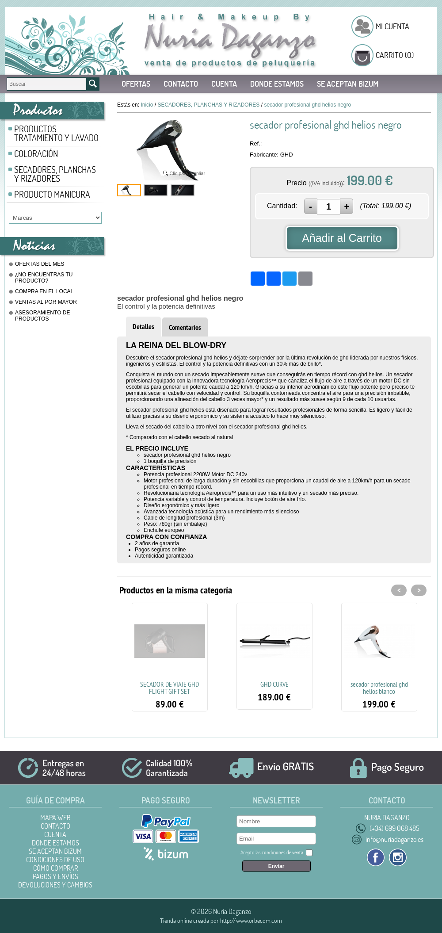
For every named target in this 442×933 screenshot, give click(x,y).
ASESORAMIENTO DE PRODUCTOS (42, 316)
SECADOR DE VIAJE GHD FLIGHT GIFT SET (169, 688)
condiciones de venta (282, 852)
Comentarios (185, 327)
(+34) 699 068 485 (394, 828)
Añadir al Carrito (342, 238)
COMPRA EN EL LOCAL (44, 291)
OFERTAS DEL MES (39, 264)
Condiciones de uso (55, 859)
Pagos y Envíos (55, 876)
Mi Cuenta (392, 26)
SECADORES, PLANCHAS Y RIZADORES (55, 174)
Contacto (181, 84)
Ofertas (136, 84)
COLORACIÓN (36, 153)
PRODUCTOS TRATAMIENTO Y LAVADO (56, 133)
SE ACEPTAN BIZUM (347, 84)
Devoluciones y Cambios (55, 884)
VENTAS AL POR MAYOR (46, 302)
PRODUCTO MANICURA (52, 194)
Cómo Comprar (55, 868)
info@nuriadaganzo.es (394, 839)
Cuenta (224, 84)
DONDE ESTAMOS (277, 84)
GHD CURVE (274, 684)
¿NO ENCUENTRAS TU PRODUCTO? (43, 277)
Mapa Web (55, 817)
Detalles (143, 326)
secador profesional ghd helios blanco (379, 688)
